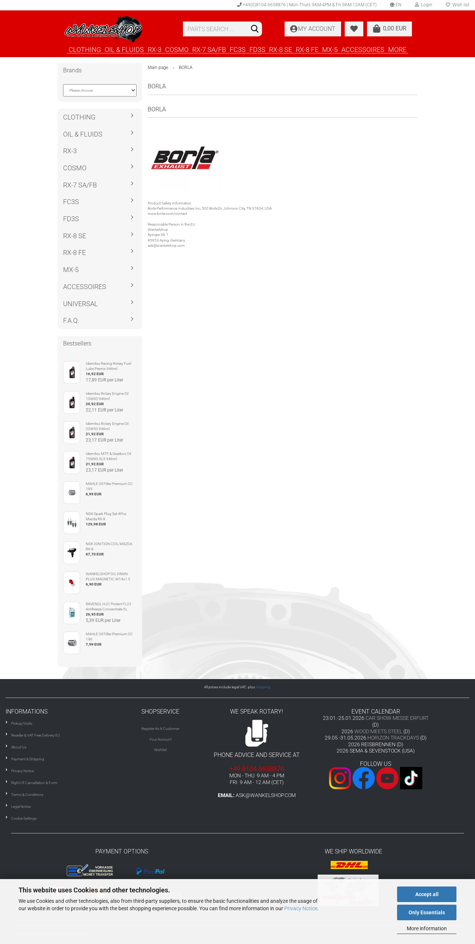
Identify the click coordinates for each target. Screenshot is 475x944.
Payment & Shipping (27, 759)
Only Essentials (427, 912)
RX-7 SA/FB (209, 49)
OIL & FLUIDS (124, 49)
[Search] (255, 29)
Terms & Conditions (27, 795)
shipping (263, 687)
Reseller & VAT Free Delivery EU (35, 735)
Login (423, 4)
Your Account (160, 739)
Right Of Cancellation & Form (34, 783)
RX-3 (154, 49)
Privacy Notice (300, 908)
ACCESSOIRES (362, 49)
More (397, 49)
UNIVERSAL (80, 304)
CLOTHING (85, 49)
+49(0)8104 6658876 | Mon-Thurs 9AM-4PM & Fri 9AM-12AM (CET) (307, 4)
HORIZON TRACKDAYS (393, 738)
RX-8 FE (307, 49)
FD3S (257, 49)
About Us (18, 747)
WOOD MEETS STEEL (378, 731)
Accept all (427, 894)
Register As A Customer (160, 729)
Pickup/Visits (21, 723)
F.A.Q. (71, 320)
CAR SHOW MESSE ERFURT (397, 718)
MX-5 (330, 49)
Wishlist (160, 750)
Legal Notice (21, 806)
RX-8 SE (280, 49)
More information (427, 928)
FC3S (238, 49)
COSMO (177, 49)
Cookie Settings (24, 818)
